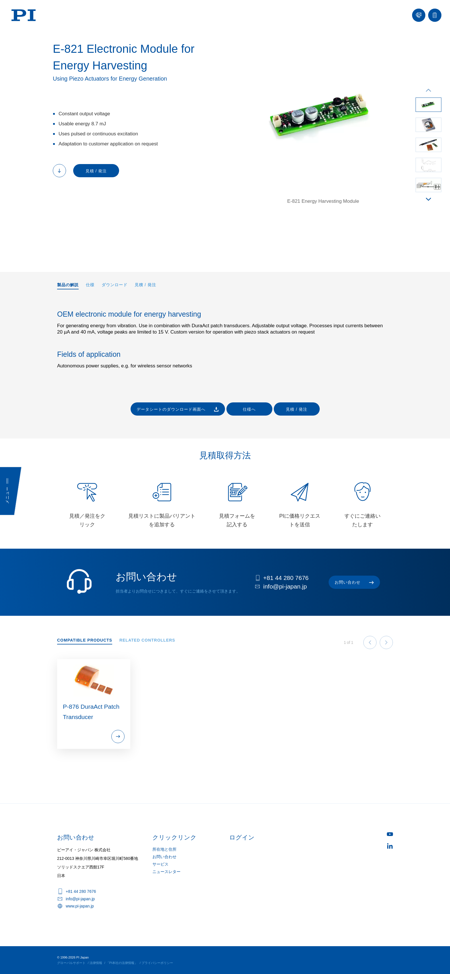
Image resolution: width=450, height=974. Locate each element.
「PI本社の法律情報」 (121, 963)
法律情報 (96, 963)
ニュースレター (166, 871)
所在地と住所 (164, 849)
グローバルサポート (71, 963)
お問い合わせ (164, 856)
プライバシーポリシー (157, 963)
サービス (160, 864)
